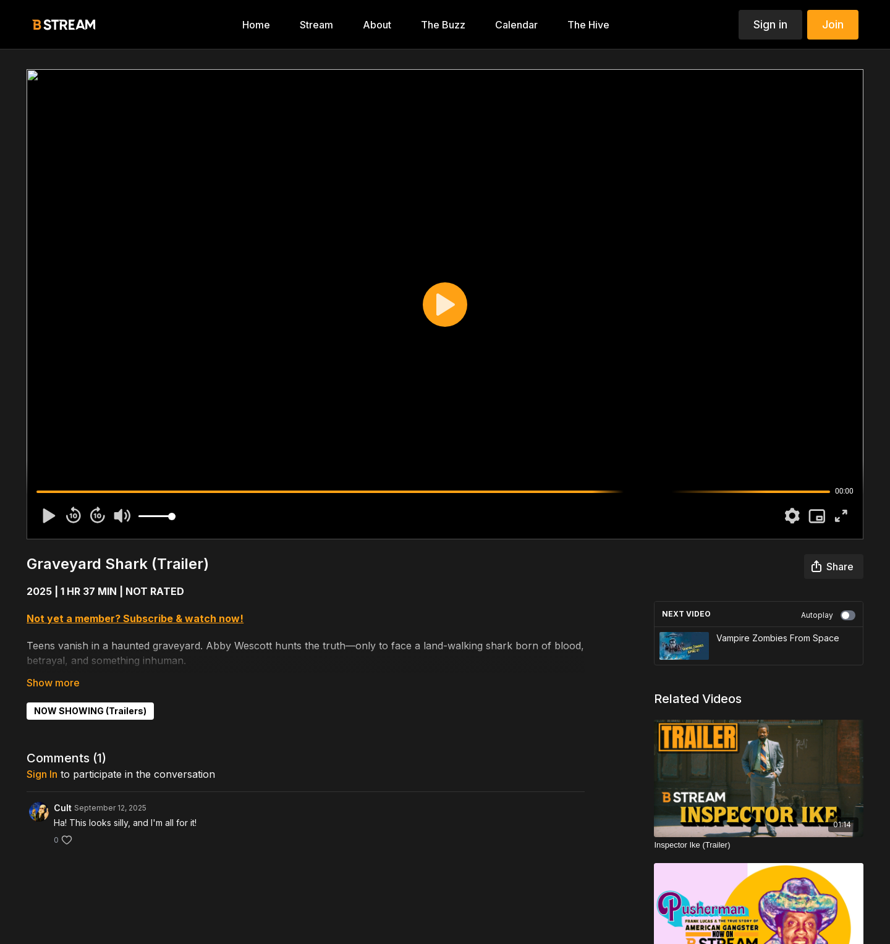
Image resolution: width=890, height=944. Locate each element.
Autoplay (828, 615)
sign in (42, 774)
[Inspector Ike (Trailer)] (758, 845)
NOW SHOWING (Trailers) (90, 711)
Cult (63, 808)
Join (833, 24)
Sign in (770, 24)
